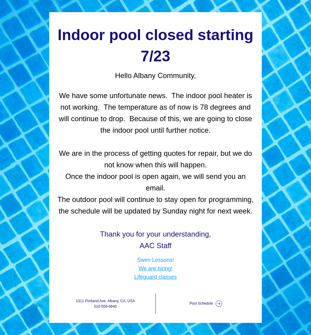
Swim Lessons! (155, 260)
